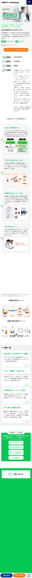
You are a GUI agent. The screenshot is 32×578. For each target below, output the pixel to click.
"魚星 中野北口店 (16, 457)
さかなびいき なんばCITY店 (16, 443)
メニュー (29, 2)
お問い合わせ (6, 575)
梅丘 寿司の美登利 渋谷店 (16, 447)
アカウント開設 (19, 575)
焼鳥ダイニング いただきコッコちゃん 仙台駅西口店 (16, 452)
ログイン (29, 576)
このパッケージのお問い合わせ (16, 50)
